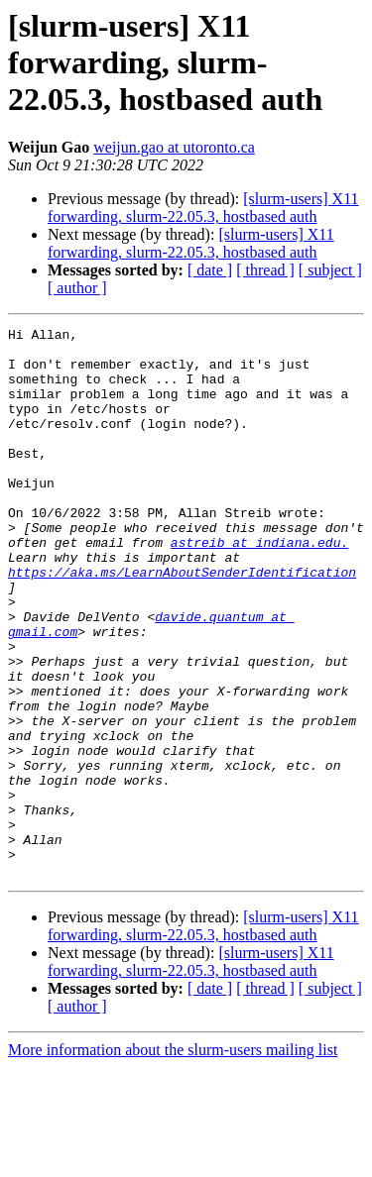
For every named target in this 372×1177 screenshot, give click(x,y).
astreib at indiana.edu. (259, 586)
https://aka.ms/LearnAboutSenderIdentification (182, 622)
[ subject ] (330, 270)
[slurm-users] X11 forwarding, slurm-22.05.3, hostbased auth (203, 207)
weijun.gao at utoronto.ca (174, 147)
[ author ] (77, 287)
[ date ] (209, 270)
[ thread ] (265, 270)
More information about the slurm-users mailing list (172, 1159)
